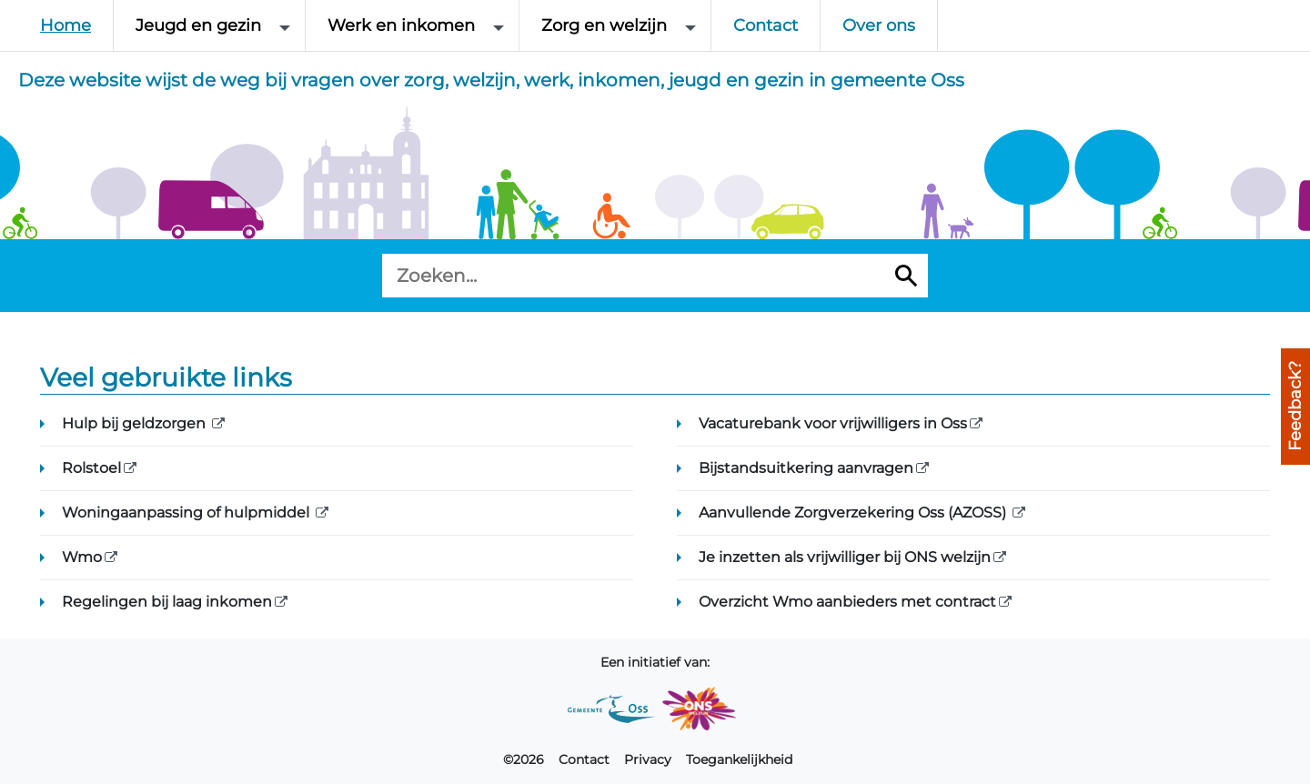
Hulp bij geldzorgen (183, 422)
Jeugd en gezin (198, 25)
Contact (765, 25)
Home (65, 25)
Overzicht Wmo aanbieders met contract (895, 600)
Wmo (129, 556)
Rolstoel (139, 467)
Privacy (647, 759)
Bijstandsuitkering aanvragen (854, 467)
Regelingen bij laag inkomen (215, 600)
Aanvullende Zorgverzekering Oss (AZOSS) (902, 511)
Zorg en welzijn (604, 25)
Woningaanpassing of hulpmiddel (235, 511)
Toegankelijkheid (739, 759)
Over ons (878, 25)
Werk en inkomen (401, 25)
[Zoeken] (906, 275)
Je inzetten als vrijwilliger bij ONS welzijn (892, 556)
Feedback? (1295, 407)
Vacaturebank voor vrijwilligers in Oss (881, 422)
